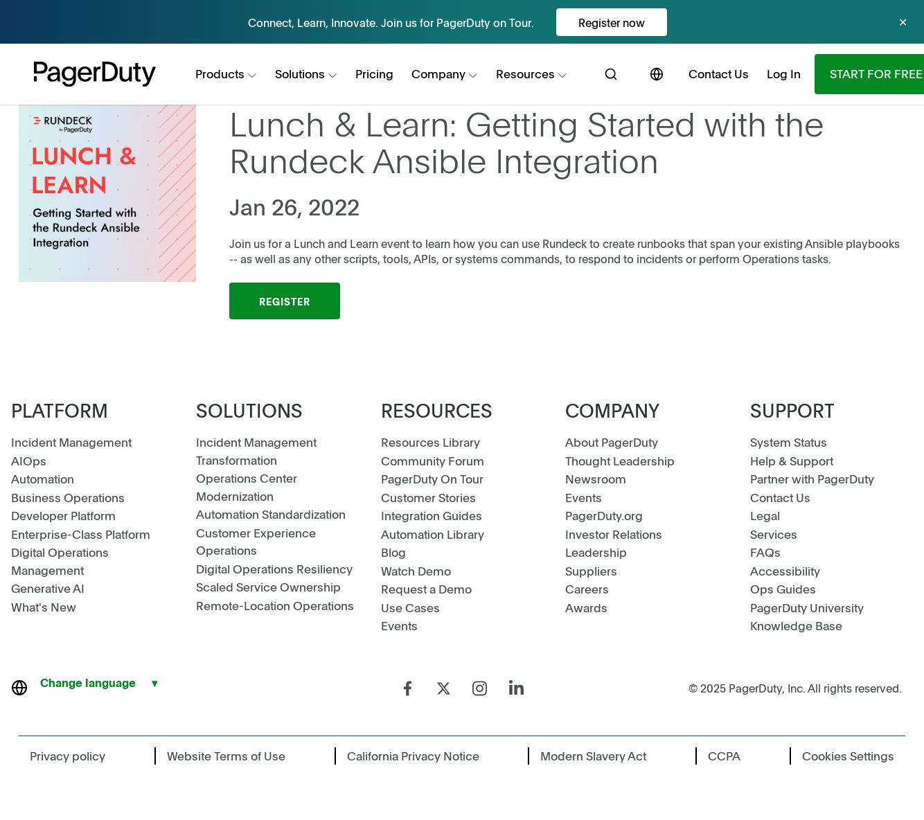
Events (399, 625)
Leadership (596, 552)
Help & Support (791, 460)
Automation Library (432, 534)
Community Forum (432, 460)
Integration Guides (431, 515)
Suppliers (591, 570)
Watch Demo (416, 570)
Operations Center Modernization (246, 487)
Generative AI (48, 588)
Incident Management (71, 442)
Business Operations (68, 497)
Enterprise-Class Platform (80, 534)
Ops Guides (783, 588)
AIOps (28, 460)
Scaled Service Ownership (268, 586)
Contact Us (780, 497)
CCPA (724, 755)
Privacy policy (67, 755)
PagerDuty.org (604, 515)
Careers (587, 588)
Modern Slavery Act (593, 755)
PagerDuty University (807, 607)
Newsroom (595, 478)
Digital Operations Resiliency (274, 568)
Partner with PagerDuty (812, 478)
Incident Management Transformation (256, 451)
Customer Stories (428, 497)
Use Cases (410, 607)
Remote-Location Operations (275, 605)
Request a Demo (426, 588)
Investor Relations (613, 534)
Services (773, 534)
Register (284, 301)
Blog (393, 552)
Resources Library (430, 442)
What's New (43, 606)
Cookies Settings (848, 755)
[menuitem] (226, 74)
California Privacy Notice (413, 755)
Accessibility (785, 570)
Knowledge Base (796, 625)
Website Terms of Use (226, 755)
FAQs (765, 552)
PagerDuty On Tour (432, 478)
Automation (42, 478)
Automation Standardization (271, 514)
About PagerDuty (611, 442)
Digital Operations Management (60, 561)
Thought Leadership (620, 460)
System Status (788, 442)
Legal (765, 515)
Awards (586, 607)
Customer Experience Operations (256, 541)
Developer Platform (63, 515)
